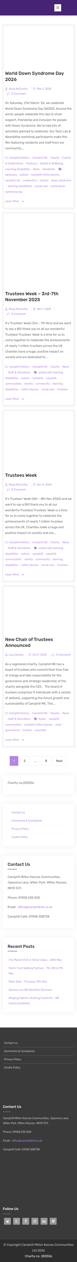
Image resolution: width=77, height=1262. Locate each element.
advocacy (11, 174)
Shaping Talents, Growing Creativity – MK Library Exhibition (34, 1000)
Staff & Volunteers (19, 372)
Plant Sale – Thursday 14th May (28, 981)
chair (58, 724)
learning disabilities (20, 186)
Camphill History (19, 157)
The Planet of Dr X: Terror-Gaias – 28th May (35, 960)
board (42, 719)
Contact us (18, 812)
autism (24, 174)
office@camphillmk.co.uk (35, 907)
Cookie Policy (19, 837)
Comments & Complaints (26, 820)
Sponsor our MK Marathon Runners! (30, 990)
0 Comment (18, 93)
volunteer (41, 730)
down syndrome (61, 180)
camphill (38, 378)
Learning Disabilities (17, 169)
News (36, 169)
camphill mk (12, 180)
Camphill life (39, 157)
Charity (54, 157)
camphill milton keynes (45, 174)
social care (41, 186)
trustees (62, 389)
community (43, 383)
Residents (49, 169)
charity (44, 180)
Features (31, 163)
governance (12, 730)
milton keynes (29, 389)
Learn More (14, 201)
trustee (27, 730)
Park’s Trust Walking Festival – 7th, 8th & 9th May (36, 971)
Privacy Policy (20, 829)
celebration (30, 180)
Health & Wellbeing (51, 163)
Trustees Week (21, 475)
